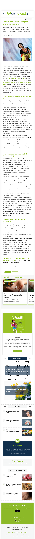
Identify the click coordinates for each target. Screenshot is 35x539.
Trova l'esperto (24, 527)
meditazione (16, 78)
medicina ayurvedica (9, 82)
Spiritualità (15, 272)
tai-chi (24, 78)
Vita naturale (8, 272)
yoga (9, 78)
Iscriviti (17, 511)
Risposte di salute (17, 529)
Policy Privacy (19, 532)
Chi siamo (7, 527)
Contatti (15, 527)
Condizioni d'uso (11, 532)
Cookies (25, 532)
